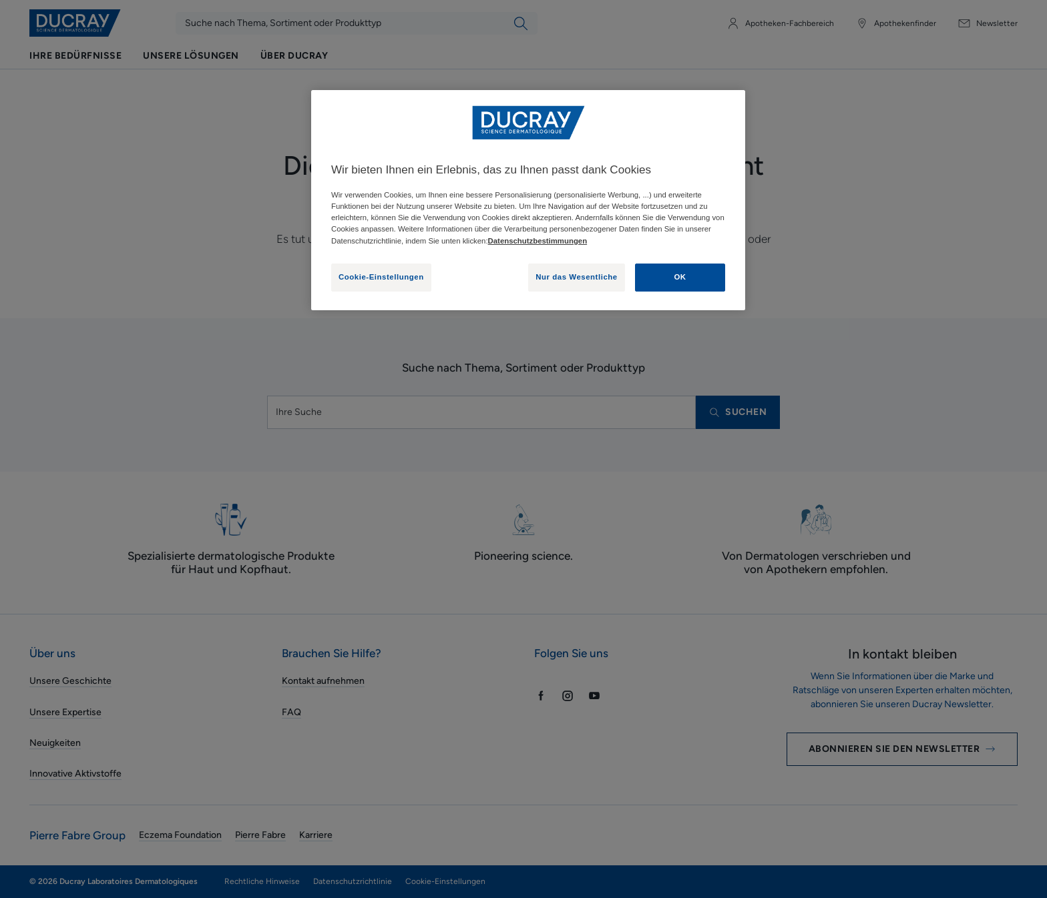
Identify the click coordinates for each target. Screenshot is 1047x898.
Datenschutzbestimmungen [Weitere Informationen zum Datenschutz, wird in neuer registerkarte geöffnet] (538, 241)
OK (680, 277)
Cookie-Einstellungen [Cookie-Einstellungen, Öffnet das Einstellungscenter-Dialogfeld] (381, 277)
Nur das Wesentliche (577, 277)
